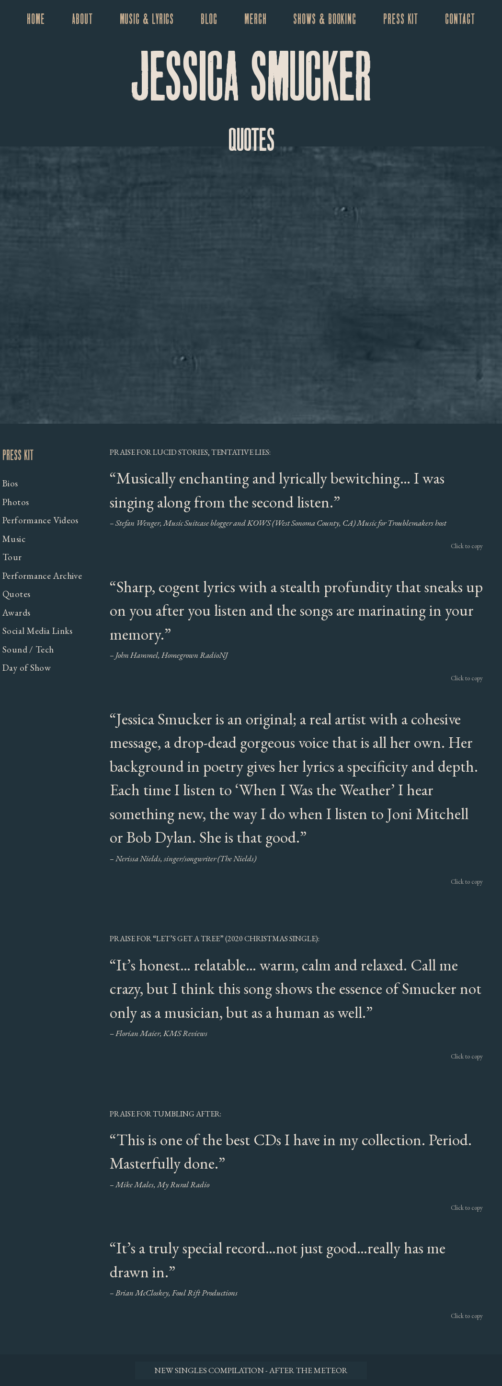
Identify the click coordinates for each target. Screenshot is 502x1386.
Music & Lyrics (147, 20)
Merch (255, 20)
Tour (12, 557)
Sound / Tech (28, 649)
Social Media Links (37, 631)
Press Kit (400, 20)
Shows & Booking (324, 20)
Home (36, 20)
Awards (16, 613)
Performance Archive (42, 576)
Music (13, 539)
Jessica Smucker (251, 81)
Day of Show (26, 668)
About (82, 20)
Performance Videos (40, 520)
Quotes (16, 594)
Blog (209, 20)
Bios (10, 483)
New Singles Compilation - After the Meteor (251, 1370)
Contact (460, 20)
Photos (15, 502)
